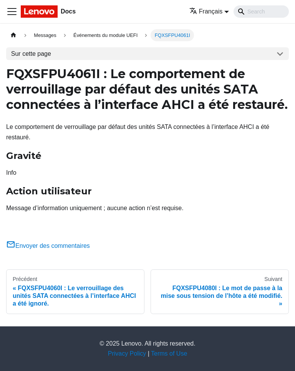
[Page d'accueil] (13, 35)
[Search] (261, 11)
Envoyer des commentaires (48, 245)
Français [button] (205, 11)
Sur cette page (31, 53)
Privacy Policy (127, 353)
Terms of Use (169, 353)
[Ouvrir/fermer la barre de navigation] (12, 11)
